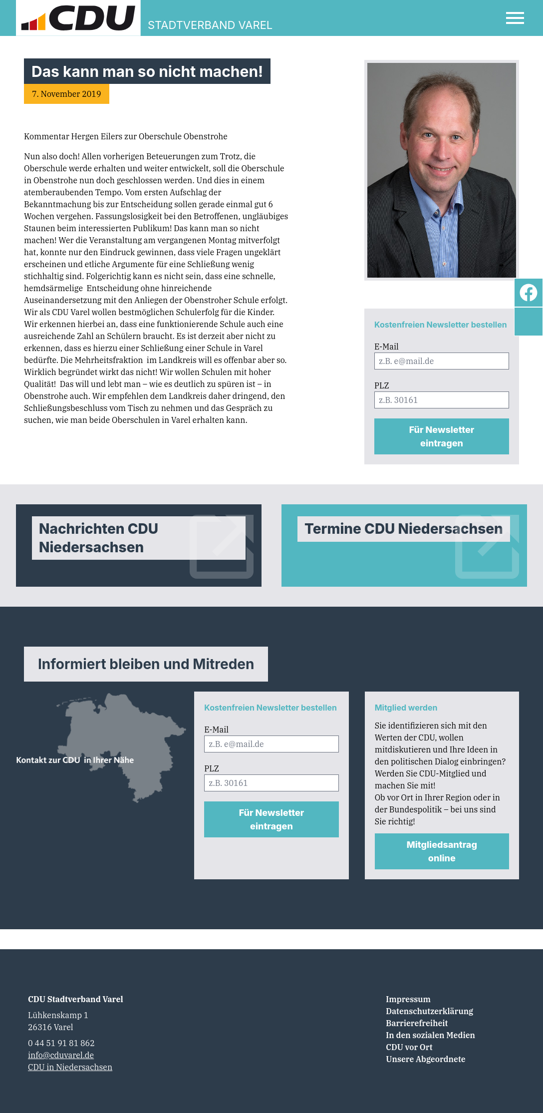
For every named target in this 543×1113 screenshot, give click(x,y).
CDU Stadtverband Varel (75, 999)
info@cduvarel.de (61, 1055)
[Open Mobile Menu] (515, 18)
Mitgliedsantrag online (442, 851)
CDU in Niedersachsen (70, 1067)
